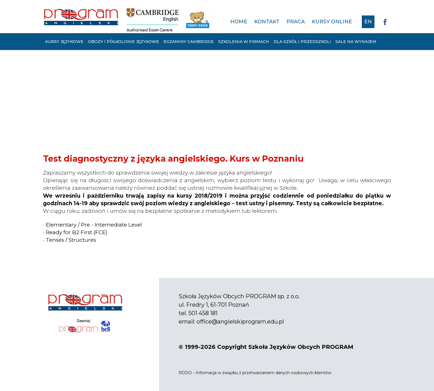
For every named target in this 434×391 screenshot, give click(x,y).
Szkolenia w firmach (243, 41)
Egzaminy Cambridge (188, 41)
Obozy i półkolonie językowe (123, 41)
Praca (296, 22)
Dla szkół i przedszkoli (302, 41)
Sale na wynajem (355, 41)
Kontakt (267, 22)
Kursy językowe (64, 41)
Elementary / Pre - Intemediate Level (94, 225)
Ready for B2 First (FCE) (76, 232)
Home (238, 22)
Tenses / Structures (71, 240)
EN (368, 22)
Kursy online (332, 22)
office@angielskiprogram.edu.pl (240, 321)
